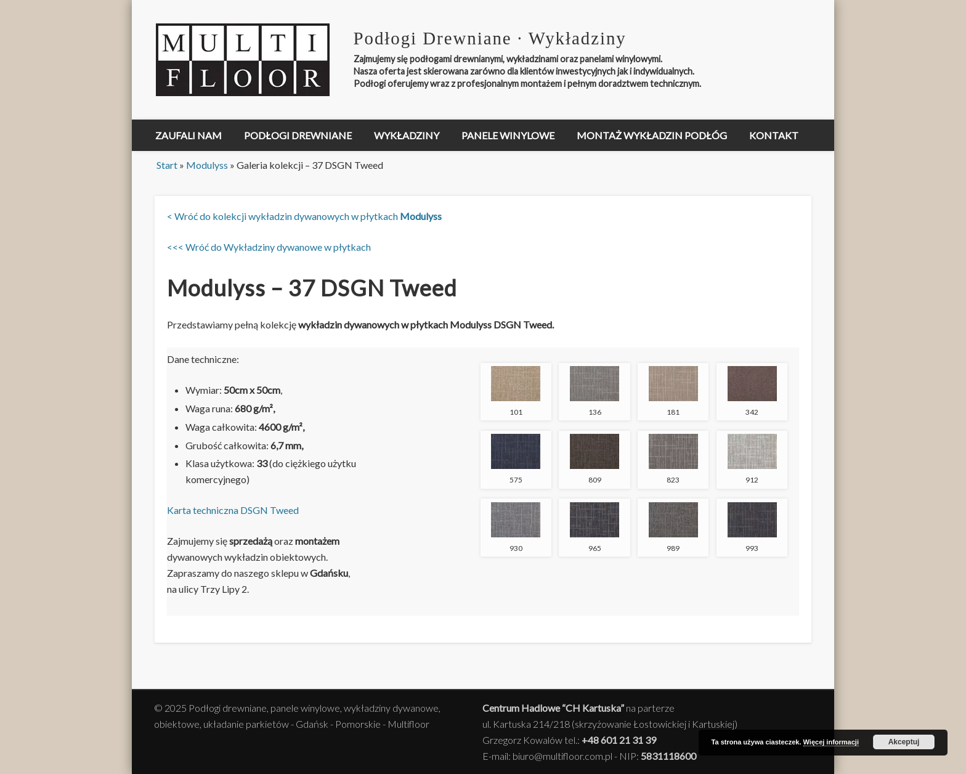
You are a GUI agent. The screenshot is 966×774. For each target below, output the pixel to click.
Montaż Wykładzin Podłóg (652, 135)
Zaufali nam (188, 135)
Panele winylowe (507, 135)
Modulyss (207, 165)
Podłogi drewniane (298, 135)
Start (166, 165)
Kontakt (773, 135)
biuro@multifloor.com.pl (562, 756)
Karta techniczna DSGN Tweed (233, 510)
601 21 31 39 (628, 740)
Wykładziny (406, 135)
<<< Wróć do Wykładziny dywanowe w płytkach (269, 247)
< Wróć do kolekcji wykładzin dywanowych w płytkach (304, 216)
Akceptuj (904, 742)
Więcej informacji (831, 742)
